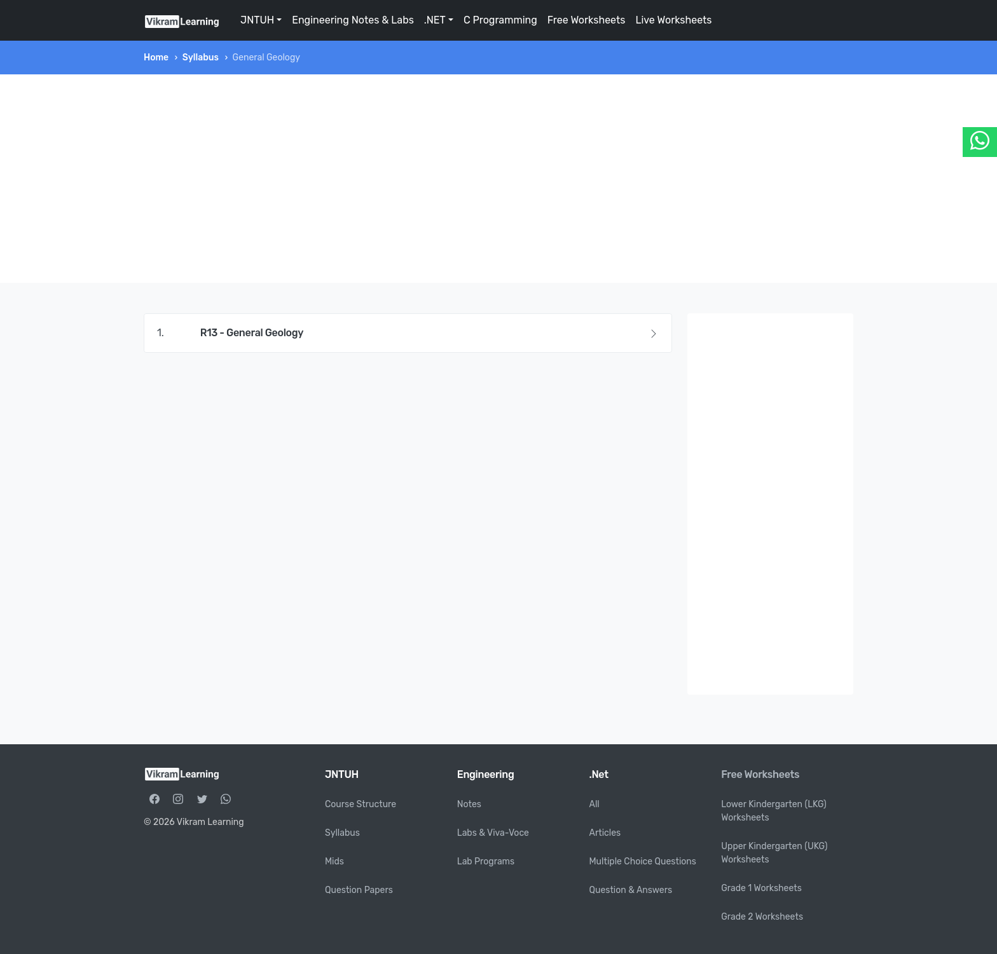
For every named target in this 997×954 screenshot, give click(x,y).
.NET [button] (435, 20)
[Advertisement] (498, 179)
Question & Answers (631, 890)
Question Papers (359, 890)
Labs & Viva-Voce (493, 833)
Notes (469, 804)
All (594, 804)
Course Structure (360, 804)
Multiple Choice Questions (643, 861)
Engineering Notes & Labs (353, 20)
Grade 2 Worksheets (762, 916)
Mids (334, 861)
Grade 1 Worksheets (761, 888)
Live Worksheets (673, 20)
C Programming (500, 20)
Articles (605, 833)
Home (156, 57)
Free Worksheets (586, 20)
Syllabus (200, 57)
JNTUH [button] (257, 20)
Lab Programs (485, 861)
